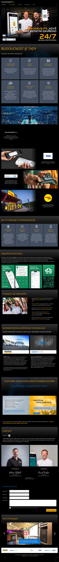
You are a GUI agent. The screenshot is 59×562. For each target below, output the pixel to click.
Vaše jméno (5, 491)
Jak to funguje (12, 4)
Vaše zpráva (5, 500)
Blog (34, 4)
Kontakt (20, 4)
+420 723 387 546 (15, 469)
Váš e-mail (5, 494)
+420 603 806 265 (44, 469)
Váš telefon (5, 497)
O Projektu (3, 4)
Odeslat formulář (51, 510)
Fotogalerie (27, 4)
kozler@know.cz (44, 468)
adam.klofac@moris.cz (16, 468)
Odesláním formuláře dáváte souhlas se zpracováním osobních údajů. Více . (25, 507)
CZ (57, 4)
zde (38, 507)
